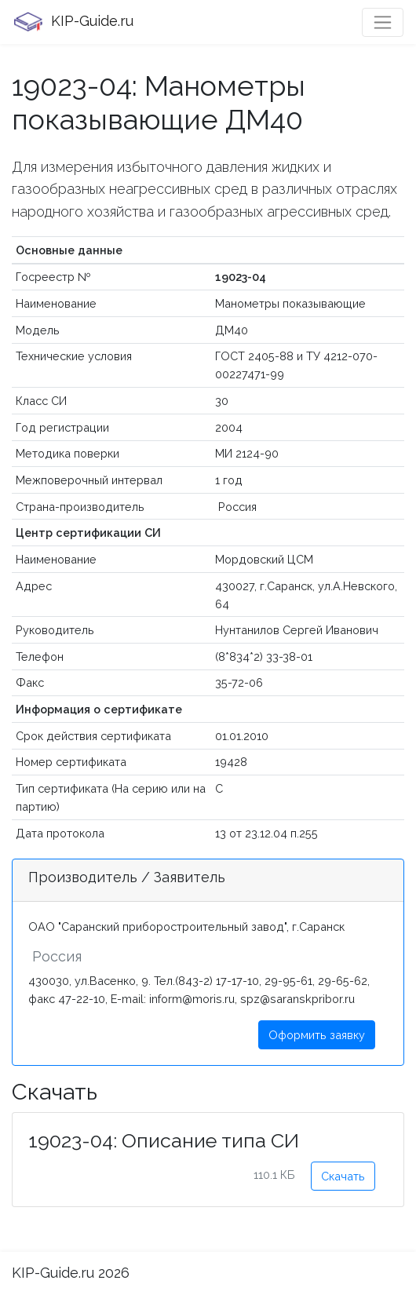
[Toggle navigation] (382, 22)
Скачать (343, 1176)
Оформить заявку (316, 1034)
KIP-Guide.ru (73, 22)
